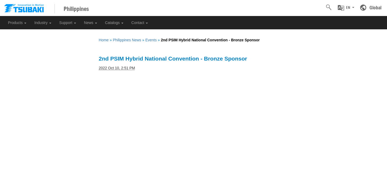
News (90, 23)
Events (151, 40)
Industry (42, 23)
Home (104, 40)
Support (67, 23)
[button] (346, 8)
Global (375, 7)
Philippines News (127, 40)
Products (17, 23)
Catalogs (114, 23)
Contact (139, 23)
